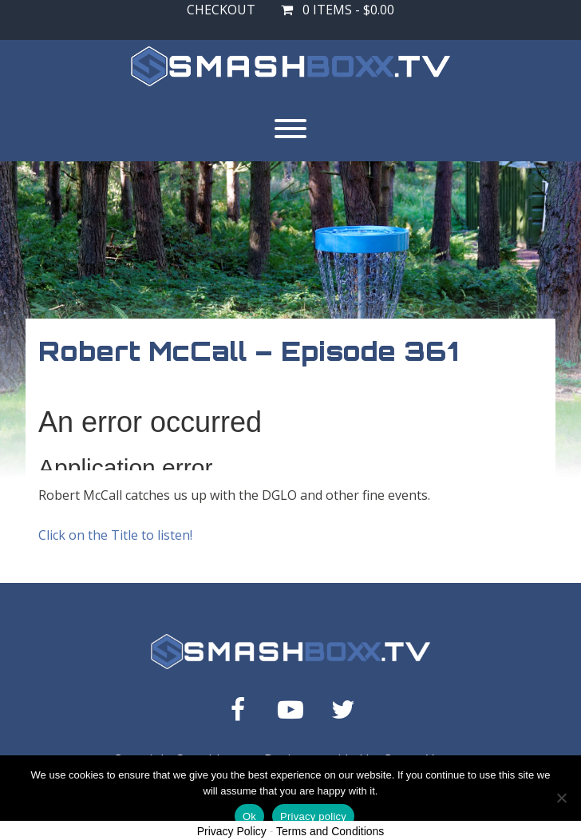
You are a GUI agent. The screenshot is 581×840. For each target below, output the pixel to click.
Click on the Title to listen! (115, 535)
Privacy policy (313, 816)
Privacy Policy (232, 831)
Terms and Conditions (330, 831)
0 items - (337, 9)
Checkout (221, 9)
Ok (249, 816)
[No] (561, 798)
